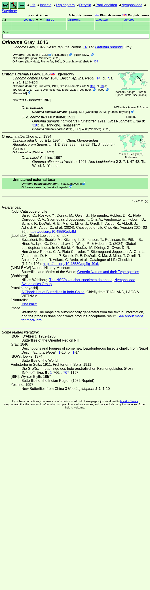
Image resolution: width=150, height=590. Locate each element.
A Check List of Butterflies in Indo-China (53, 292)
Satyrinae (9, 11)
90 (102, 86)
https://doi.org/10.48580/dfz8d (52, 231)
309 (95, 61)
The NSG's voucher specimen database (80, 280)
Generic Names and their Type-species (108, 272)
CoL (44, 54)
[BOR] (44, 89)
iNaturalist (61, 54)
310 (92, 86)
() (101, 19)
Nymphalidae (131, 5)
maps (142, 95)
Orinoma (74, 19)
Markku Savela (129, 401)
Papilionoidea (106, 5)
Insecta (45, 5)
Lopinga (28, 19)
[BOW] (17, 89)
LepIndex (32, 54)
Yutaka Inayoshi (119, 111)
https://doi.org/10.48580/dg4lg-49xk (71, 264)
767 (66, 372)
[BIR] (47, 100)
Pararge (48, 19)
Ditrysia (85, 5)
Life (33, 5)
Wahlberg (45, 58)
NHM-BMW (82, 54)
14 (85, 47)
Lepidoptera (65, 5)
